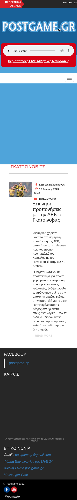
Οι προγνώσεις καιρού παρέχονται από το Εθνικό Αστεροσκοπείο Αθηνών (34, 440)
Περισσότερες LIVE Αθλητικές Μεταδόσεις (38, 61)
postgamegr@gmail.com (33, 455)
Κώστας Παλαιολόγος (51, 184)
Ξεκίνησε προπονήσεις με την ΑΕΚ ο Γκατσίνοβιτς (47, 212)
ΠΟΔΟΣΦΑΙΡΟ (47, 198)
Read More (44, 335)
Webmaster (13, 496)
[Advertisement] (38, 123)
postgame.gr (19, 363)
